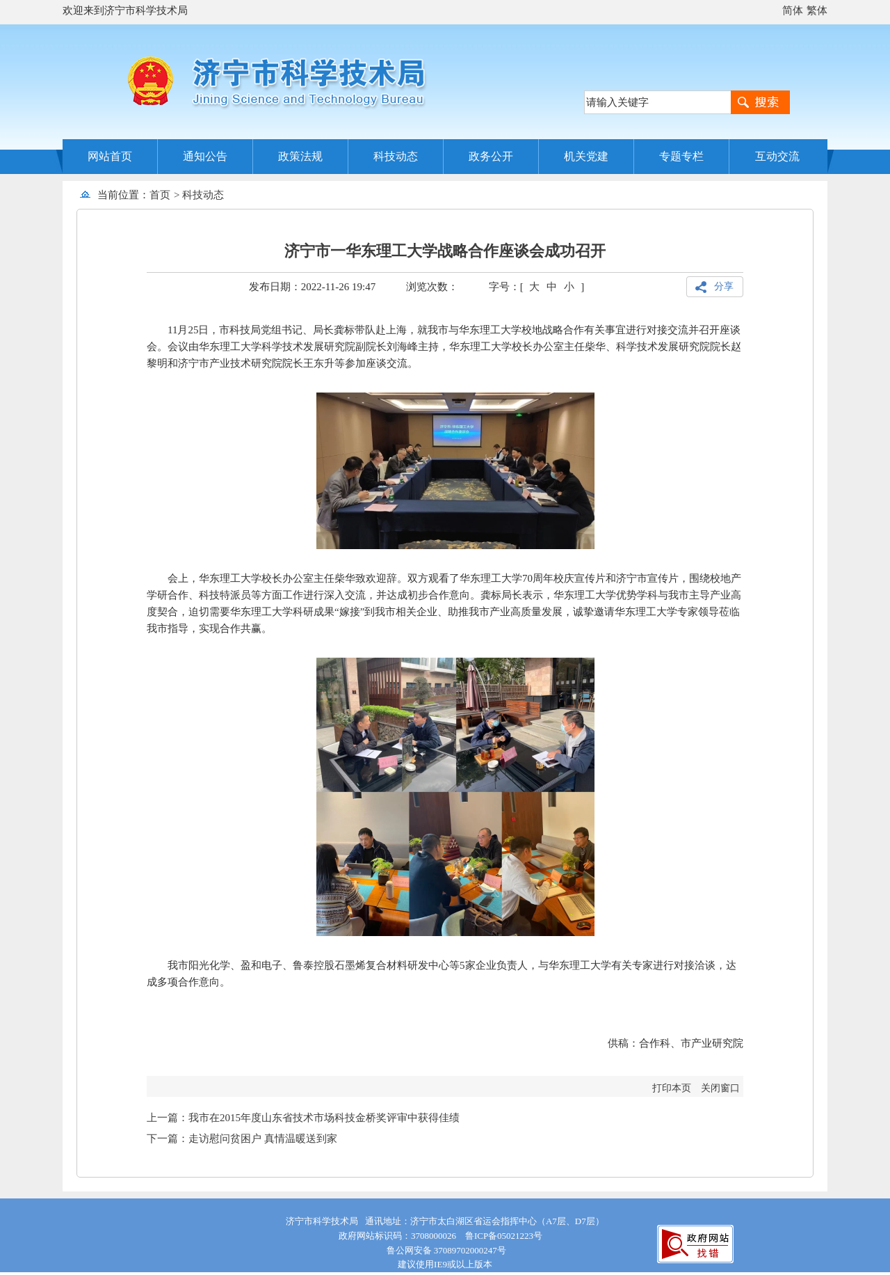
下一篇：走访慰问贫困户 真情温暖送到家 (242, 1138)
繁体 (817, 10)
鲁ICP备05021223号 (503, 1235)
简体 (792, 10)
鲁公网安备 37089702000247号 (445, 1250)
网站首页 (110, 156)
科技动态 (395, 156)
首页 (159, 194)
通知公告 (205, 156)
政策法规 (300, 156)
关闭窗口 (720, 1088)
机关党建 (586, 156)
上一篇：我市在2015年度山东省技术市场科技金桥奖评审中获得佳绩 (303, 1117)
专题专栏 (681, 156)
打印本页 (671, 1088)
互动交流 (777, 156)
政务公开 (491, 156)
